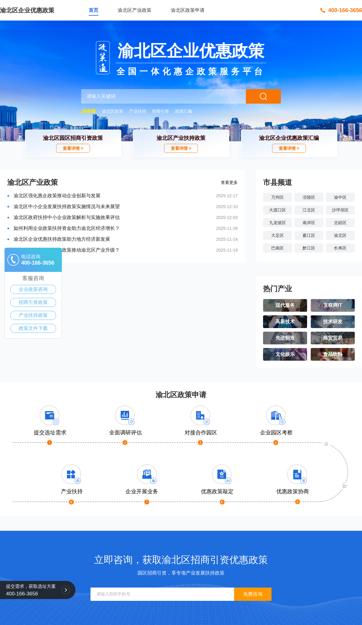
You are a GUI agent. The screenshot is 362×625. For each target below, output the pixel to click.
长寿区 (340, 248)
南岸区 (309, 222)
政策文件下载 (33, 328)
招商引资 (160, 111)
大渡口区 (277, 210)
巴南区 (277, 248)
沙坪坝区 (340, 210)
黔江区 (309, 248)
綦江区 (309, 235)
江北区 (309, 210)
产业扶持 (137, 111)
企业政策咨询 (33, 289)
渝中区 (340, 197)
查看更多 (229, 182)
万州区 (277, 197)
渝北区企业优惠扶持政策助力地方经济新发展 (62, 239)
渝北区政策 (112, 111)
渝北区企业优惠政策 (27, 10)
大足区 (277, 235)
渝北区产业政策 (134, 10)
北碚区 (340, 222)
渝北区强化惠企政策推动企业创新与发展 (57, 195)
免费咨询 (252, 594)
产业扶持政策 (33, 315)
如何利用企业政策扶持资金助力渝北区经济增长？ (67, 228)
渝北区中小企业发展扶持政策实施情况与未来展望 (67, 206)
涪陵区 (309, 197)
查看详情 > (73, 148)
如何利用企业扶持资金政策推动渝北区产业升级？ (67, 250)
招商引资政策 (33, 302)
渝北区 (340, 235)
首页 (93, 10)
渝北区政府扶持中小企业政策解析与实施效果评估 (67, 217)
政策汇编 (183, 111)
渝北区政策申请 (188, 10)
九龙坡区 (277, 222)
